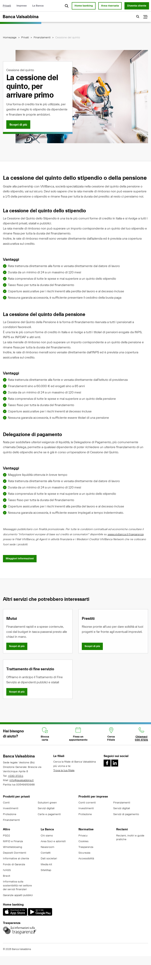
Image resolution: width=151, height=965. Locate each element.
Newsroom (47, 847)
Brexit (6, 876)
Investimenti (10, 808)
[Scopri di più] (18, 124)
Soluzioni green (47, 802)
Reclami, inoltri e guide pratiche (130, 837)
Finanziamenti (42, 37)
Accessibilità (86, 858)
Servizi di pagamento (126, 814)
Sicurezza (84, 852)
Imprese (22, 5)
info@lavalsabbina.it (21, 780)
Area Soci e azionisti (53, 841)
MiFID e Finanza (13, 841)
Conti (6, 802)
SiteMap (46, 870)
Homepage (10, 37)
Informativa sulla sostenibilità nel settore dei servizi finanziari (17, 885)
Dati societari (49, 858)
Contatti (46, 852)
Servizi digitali (46, 808)
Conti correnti (87, 802)
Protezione (9, 814)
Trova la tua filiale (64, 770)
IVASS (7, 870)
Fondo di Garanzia (14, 864)
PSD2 (6, 835)
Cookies (83, 841)
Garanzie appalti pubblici (18, 895)
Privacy (82, 835)
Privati (7, 5)
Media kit (46, 864)
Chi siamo (47, 835)
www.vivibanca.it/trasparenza (125, 538)
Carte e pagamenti (49, 814)
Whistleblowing (12, 847)
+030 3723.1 (15, 776)
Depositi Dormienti (14, 852)
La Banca (38, 5)
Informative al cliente (16, 858)
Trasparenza (85, 847)
